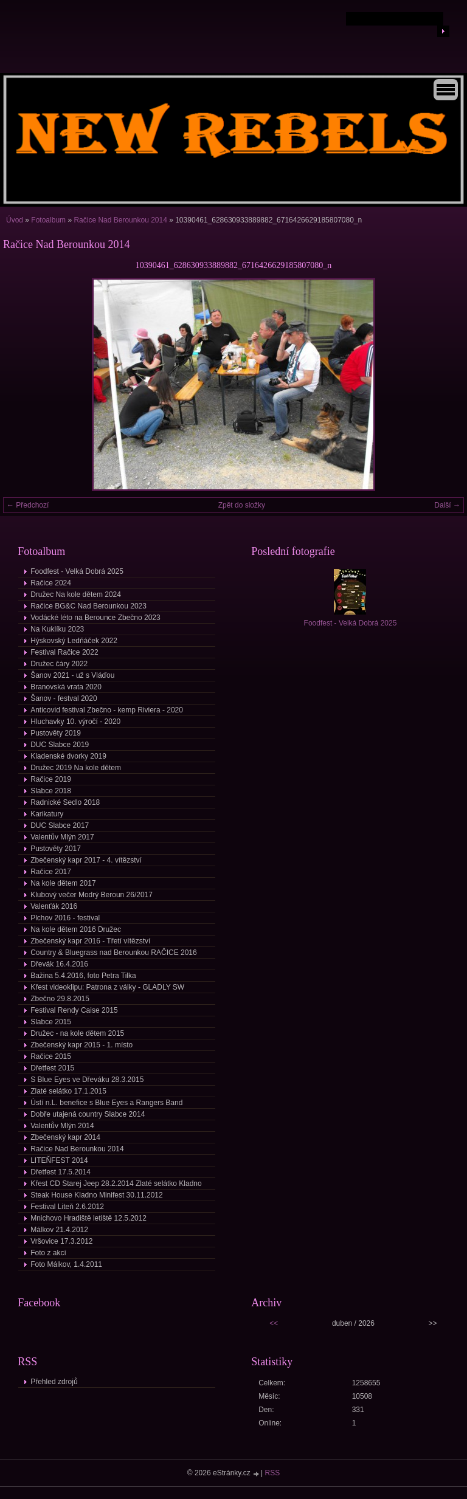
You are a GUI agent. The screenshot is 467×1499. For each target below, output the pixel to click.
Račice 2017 (50, 871)
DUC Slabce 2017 (59, 825)
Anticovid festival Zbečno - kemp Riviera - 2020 (106, 710)
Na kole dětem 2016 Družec (75, 929)
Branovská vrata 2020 (66, 687)
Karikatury (46, 814)
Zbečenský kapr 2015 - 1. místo (81, 1045)
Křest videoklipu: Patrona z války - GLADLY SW (107, 987)
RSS (272, 1473)
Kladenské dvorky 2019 (68, 756)
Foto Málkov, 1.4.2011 (66, 1264)
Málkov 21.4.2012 (59, 1229)
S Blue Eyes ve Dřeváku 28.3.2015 (87, 1079)
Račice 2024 (50, 583)
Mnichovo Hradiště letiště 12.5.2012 (88, 1218)
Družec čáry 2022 (59, 664)
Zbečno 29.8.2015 (59, 998)
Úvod (14, 220)
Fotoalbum (48, 220)
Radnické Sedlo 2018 (65, 802)
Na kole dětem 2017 (62, 883)
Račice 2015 (50, 1056)
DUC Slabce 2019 (59, 744)
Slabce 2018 (50, 791)
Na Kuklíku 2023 (57, 629)
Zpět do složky (241, 505)
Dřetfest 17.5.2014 (60, 1172)
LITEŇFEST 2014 (59, 1160)
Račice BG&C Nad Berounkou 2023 (88, 606)
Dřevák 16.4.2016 (59, 964)
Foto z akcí (48, 1253)
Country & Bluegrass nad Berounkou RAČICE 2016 (113, 952)
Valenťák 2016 (53, 906)
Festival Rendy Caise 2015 (73, 1010)
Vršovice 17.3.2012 (61, 1241)
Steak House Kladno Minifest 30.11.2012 (96, 1195)
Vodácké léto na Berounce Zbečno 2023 (95, 617)
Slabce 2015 (50, 1022)
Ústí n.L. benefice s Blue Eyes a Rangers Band (106, 1102)
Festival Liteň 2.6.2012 (67, 1206)
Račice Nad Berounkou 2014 (120, 220)
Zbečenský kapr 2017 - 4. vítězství (86, 860)
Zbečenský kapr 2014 (65, 1137)
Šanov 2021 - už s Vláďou (72, 675)
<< (273, 1323)
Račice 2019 (50, 779)
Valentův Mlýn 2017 (62, 837)
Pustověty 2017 (55, 848)
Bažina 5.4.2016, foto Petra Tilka (83, 975)
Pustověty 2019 (55, 733)
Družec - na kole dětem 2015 (77, 1033)
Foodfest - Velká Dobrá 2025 (76, 571)
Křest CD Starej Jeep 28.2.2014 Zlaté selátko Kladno (116, 1183)
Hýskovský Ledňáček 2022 (73, 640)
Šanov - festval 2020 (63, 698)
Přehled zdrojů (53, 1381)
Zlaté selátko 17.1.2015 (68, 1091)
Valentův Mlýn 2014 (62, 1126)
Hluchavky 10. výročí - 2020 (75, 721)
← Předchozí (28, 505)
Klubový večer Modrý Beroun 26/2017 (91, 895)
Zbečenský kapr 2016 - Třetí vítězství (90, 941)
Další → (447, 505)
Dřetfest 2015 (52, 1068)
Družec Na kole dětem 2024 (75, 594)
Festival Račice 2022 (64, 652)
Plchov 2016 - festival (65, 918)
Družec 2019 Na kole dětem (75, 767)
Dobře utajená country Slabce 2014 (87, 1114)
